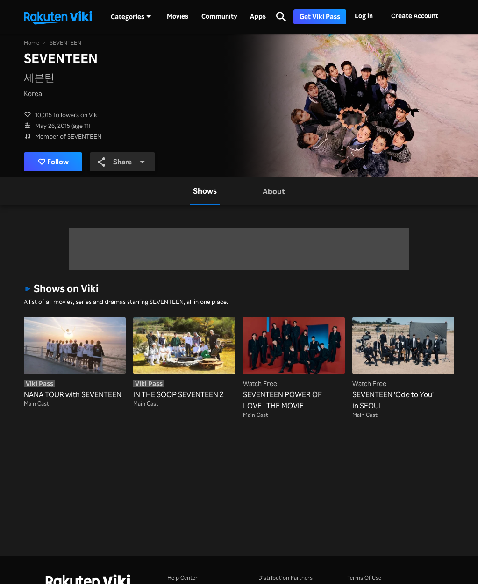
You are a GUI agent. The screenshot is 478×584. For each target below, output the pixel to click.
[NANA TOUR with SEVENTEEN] (75, 358)
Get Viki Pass (320, 16)
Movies (177, 16)
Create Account (414, 16)
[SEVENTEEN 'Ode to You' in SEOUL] (403, 364)
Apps (258, 16)
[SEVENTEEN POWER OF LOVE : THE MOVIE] (294, 364)
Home (31, 42)
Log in (364, 16)
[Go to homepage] (58, 16)
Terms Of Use (364, 577)
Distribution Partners (285, 577)
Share (121, 161)
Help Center (182, 577)
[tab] (205, 191)
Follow (53, 161)
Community (219, 16)
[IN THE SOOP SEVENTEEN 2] (184, 358)
